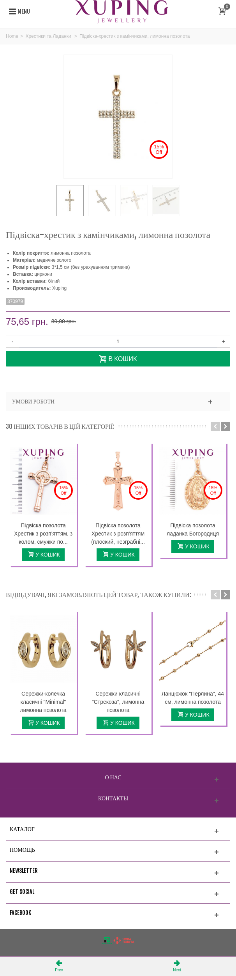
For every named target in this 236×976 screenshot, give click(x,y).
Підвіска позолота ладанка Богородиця (193, 529)
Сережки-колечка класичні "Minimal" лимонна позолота (43, 702)
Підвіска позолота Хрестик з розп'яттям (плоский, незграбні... (118, 533)
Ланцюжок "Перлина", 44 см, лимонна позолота (193, 698)
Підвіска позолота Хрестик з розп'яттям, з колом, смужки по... (43, 533)
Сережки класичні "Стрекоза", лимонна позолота (118, 702)
